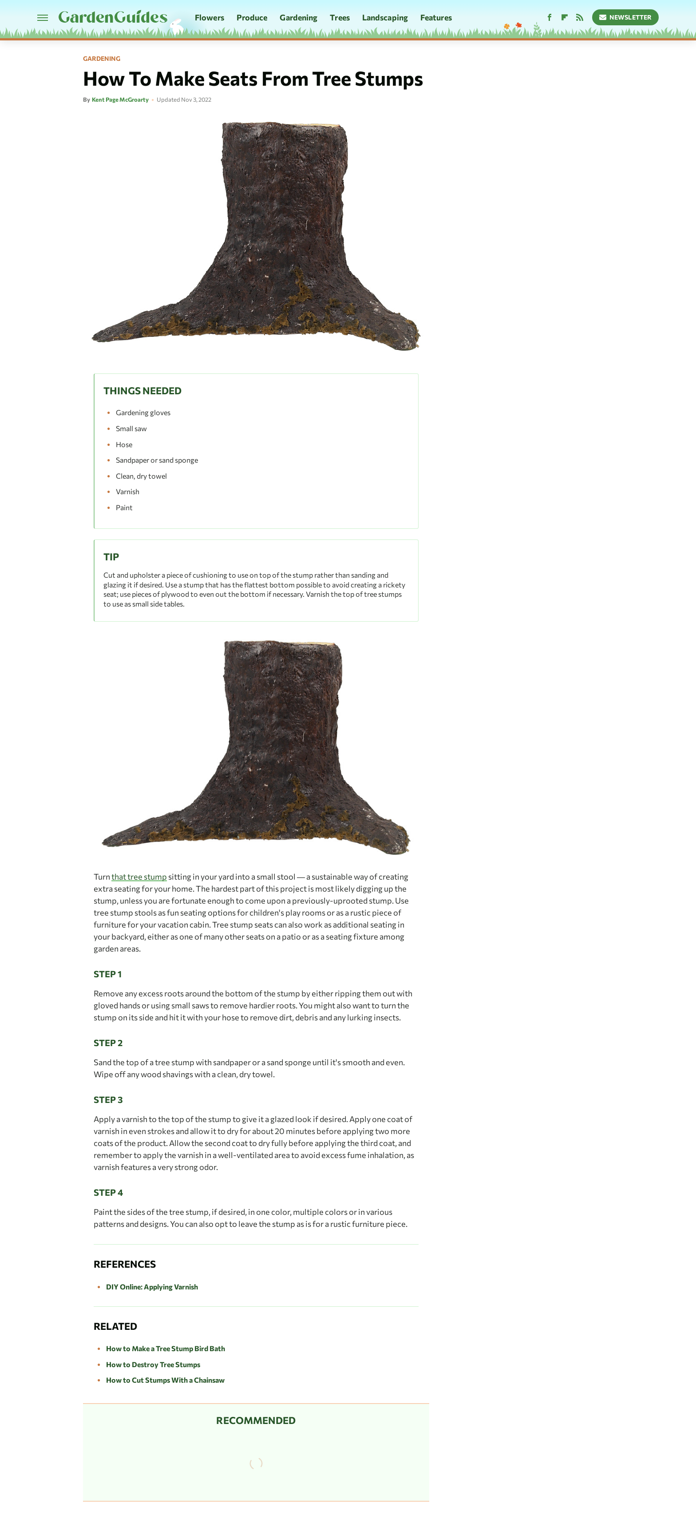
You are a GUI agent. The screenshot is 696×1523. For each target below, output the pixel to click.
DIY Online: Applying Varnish (152, 1286)
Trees (340, 17)
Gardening (298, 17)
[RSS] (579, 17)
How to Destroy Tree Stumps (153, 1364)
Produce (252, 17)
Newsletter (625, 17)
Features (436, 17)
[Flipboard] (564, 17)
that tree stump (139, 876)
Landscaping (385, 17)
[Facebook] (549, 17)
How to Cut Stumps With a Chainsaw (165, 1380)
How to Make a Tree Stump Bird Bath (165, 1348)
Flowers (209, 17)
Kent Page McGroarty (120, 99)
